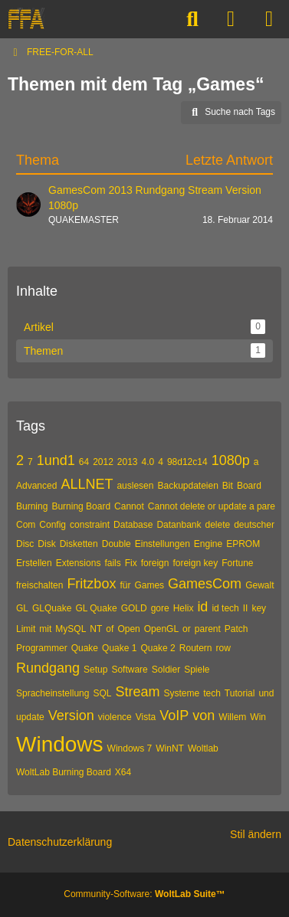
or (186, 629)
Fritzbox (91, 583)
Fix (131, 563)
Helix (183, 608)
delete (217, 524)
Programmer (41, 648)
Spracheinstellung (52, 693)
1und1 (56, 460)
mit (45, 629)
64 (84, 462)
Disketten (79, 544)
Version (71, 715)
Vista (146, 717)
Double (116, 544)
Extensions (78, 563)
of (109, 629)
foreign (155, 563)
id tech (225, 608)
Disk (46, 544)
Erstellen (34, 563)
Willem (232, 717)
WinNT (170, 748)
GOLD (134, 608)
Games (149, 585)
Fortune (237, 563)
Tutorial (240, 693)
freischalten (39, 585)
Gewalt (259, 585)
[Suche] (192, 19)
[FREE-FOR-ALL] (26, 19)
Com (25, 524)
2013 (127, 462)
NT (96, 629)
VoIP (174, 715)
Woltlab (203, 748)
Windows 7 (130, 748)
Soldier (166, 669)
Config (52, 524)
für (125, 585)
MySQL (70, 629)
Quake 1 (119, 648)
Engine (208, 544)
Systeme (181, 693)
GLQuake (51, 608)
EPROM (243, 544)
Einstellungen (162, 544)
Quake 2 (157, 648)
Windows (59, 744)
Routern (195, 648)
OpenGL (161, 629)
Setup (95, 669)
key (258, 608)
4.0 (148, 462)
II (245, 608)
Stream (137, 691)
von (203, 715)
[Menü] (269, 19)
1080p (231, 460)
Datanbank (178, 524)
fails (112, 563)
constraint (90, 524)
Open (128, 629)
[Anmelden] (230, 19)
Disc (25, 544)
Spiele (196, 669)
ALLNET (87, 484)
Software (129, 669)
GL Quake (96, 608)
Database (133, 524)
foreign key (195, 563)
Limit (25, 629)
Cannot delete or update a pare (211, 506)
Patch (236, 629)
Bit (227, 485)
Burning (32, 506)
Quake (84, 648)
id (202, 606)
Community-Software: (144, 894)
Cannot (129, 506)
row (223, 648)
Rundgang (48, 668)
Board (249, 485)
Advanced (36, 485)
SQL (102, 693)
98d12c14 (187, 462)
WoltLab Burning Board (63, 772)
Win (258, 717)
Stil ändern (255, 834)
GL (22, 608)
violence (115, 717)
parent (208, 629)
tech (212, 693)
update (30, 717)
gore (160, 608)
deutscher (254, 524)
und (266, 693)
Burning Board (80, 506)
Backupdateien (187, 485)
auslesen (135, 485)
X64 (123, 772)
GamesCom (204, 583)
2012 (103, 462)
